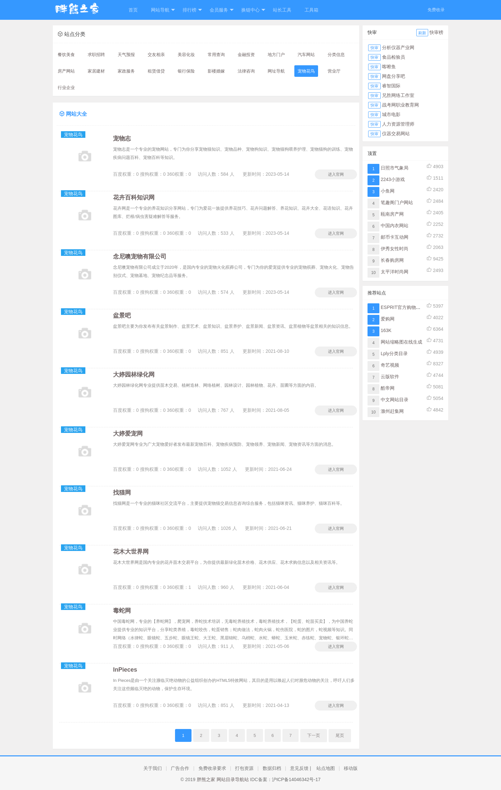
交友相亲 (156, 54)
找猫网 (122, 492)
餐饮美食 (66, 54)
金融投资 (246, 54)
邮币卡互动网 (394, 237)
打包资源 (244, 768)
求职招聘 (96, 54)
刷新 (422, 33)
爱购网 (388, 318)
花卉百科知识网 (134, 197)
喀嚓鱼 (389, 66)
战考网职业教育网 (400, 104)
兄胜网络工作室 (398, 95)
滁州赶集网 (392, 411)
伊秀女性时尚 (394, 248)
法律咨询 (246, 71)
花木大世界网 (131, 551)
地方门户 (276, 54)
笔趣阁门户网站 (397, 202)
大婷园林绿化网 (134, 374)
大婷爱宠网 (128, 433)
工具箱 (311, 10)
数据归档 (272, 768)
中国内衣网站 (394, 225)
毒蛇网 (122, 610)
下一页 (313, 735)
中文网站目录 (394, 399)
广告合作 (180, 768)
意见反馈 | (300, 768)
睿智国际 (391, 85)
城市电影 (391, 114)
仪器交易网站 (396, 133)
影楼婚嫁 (216, 71)
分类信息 (336, 54)
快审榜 (436, 32)
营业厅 (334, 71)
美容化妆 (186, 54)
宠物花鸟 (306, 71)
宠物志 (122, 138)
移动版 (351, 768)
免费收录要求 (212, 768)
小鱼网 (388, 191)
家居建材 (96, 71)
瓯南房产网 (392, 214)
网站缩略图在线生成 (401, 342)
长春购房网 (392, 260)
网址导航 (276, 71)
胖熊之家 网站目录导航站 (223, 779)
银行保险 (186, 71)
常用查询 (216, 54)
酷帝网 (388, 388)
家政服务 (126, 71)
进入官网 (336, 174)
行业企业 (66, 87)
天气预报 (126, 54)
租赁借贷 (156, 71)
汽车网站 (306, 54)
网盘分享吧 (393, 76)
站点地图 (325, 768)
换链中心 (253, 10)
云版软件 (390, 376)
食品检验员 (393, 57)
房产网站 (66, 71)
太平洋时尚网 (394, 271)
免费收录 (436, 9)
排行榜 (192, 10)
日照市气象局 (394, 167)
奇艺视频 (390, 365)
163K (386, 330)
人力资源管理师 (398, 124)
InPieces (125, 669)
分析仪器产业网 (398, 47)
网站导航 (163, 10)
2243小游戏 (393, 179)
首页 (133, 10)
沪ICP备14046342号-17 (296, 779)
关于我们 (152, 768)
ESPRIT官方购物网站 (403, 307)
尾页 (340, 735)
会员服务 (222, 10)
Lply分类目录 (394, 353)
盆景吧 (122, 315)
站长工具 (282, 10)
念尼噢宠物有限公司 (139, 256)
